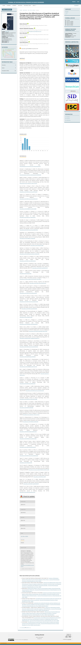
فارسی (66, 13)
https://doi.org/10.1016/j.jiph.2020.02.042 (28, 261)
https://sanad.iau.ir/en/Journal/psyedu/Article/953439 (30, 174)
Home (4, 5)
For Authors (67, 118)
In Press (9, 5)
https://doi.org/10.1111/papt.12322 (26, 317)
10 (27, 627)
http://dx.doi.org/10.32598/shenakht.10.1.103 (28, 366)
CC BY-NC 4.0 (26, 639)
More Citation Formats (27, 568)
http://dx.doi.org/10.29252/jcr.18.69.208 (27, 238)
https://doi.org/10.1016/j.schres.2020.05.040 (28, 293)
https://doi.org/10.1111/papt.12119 (26, 462)
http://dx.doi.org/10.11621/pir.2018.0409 (30, 421)
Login (78, 1)
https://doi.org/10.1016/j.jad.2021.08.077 (31, 483)
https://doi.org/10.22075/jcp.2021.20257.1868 (28, 399)
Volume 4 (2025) (69, 21)
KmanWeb (69, 639)
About (34, 5)
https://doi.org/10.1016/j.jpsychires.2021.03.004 (29, 346)
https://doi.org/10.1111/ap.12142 (25, 273)
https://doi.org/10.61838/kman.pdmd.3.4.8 (29, 48)
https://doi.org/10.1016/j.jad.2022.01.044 (27, 492)
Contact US (39, 638)
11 (28, 627)
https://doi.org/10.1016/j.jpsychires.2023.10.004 (29, 301)
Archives (20, 5)
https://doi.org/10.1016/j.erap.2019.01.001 (27, 383)
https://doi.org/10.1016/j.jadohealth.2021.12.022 (38, 331)
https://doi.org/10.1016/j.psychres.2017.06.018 (28, 191)
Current (14, 5)
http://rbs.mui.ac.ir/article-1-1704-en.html (31, 414)
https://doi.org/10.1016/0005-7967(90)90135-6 (29, 324)
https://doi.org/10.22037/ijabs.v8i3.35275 (28, 356)
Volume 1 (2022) (69, 25)
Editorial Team (27, 5)
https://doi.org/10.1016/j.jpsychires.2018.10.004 (29, 229)
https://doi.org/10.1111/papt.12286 (37, 245)
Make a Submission (7, 9)
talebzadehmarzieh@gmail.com (34, 31)
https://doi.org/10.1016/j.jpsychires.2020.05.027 (29, 455)
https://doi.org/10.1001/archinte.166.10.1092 (28, 438)
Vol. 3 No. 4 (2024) (31, 10)
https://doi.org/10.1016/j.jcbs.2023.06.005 (28, 447)
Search (76, 5)
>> (30, 627)
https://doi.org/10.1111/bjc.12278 (40, 476)
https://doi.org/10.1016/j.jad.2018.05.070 (40, 268)
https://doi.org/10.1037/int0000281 (26, 407)
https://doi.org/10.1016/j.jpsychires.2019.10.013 (28, 198)
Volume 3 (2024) (69, 22)
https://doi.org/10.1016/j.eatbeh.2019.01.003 (28, 431)
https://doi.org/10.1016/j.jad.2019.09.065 (29, 308)
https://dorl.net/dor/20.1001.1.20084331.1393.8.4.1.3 (29, 338)
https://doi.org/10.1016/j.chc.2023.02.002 (27, 217)
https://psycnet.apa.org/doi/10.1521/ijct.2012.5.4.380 (39, 469)
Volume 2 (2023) (69, 23)
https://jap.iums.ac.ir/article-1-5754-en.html (28, 183)
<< (20, 627)
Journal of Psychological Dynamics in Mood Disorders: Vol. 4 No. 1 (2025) (44, 620)
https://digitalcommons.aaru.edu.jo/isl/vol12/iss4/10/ (30, 166)
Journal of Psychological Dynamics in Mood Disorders (26, 2)
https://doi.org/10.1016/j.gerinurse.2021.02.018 (35, 390)
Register (74, 1)
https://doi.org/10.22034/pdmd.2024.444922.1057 (29, 253)
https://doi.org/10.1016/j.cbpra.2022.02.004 (37, 283)
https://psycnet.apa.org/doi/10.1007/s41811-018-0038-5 (30, 279)
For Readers (67, 116)
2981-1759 (7, 31)
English (66, 11)
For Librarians (67, 120)
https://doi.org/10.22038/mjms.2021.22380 (28, 208)
